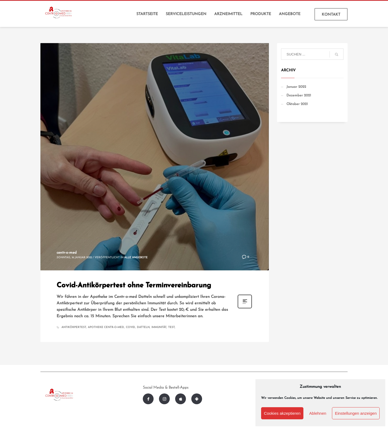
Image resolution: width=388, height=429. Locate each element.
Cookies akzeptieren (282, 413)
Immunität (158, 327)
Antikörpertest (73, 327)
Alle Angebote (136, 257)
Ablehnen (317, 413)
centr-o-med (67, 253)
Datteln (143, 327)
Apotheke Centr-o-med (106, 327)
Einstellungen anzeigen (356, 413)
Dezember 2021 (298, 95)
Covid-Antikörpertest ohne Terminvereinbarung (134, 285)
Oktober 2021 (297, 104)
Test (171, 327)
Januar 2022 (296, 87)
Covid (130, 327)
